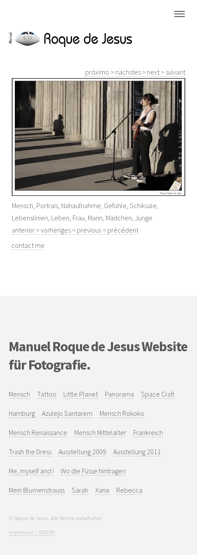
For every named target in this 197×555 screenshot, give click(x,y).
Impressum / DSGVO (32, 531)
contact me (28, 245)
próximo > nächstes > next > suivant (135, 72)
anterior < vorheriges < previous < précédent (75, 230)
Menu (180, 13)
